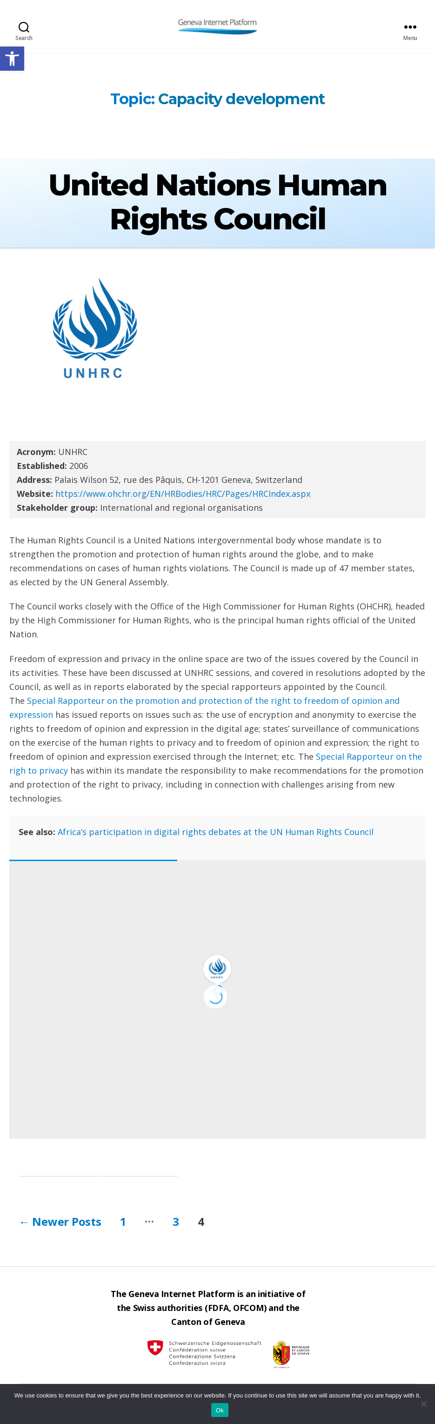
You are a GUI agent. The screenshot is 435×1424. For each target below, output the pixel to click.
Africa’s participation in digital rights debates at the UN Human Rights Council (216, 831)
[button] (12, 59)
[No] (423, 1404)
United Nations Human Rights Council (217, 202)
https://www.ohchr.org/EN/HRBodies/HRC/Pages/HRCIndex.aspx (182, 493)
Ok (220, 1410)
